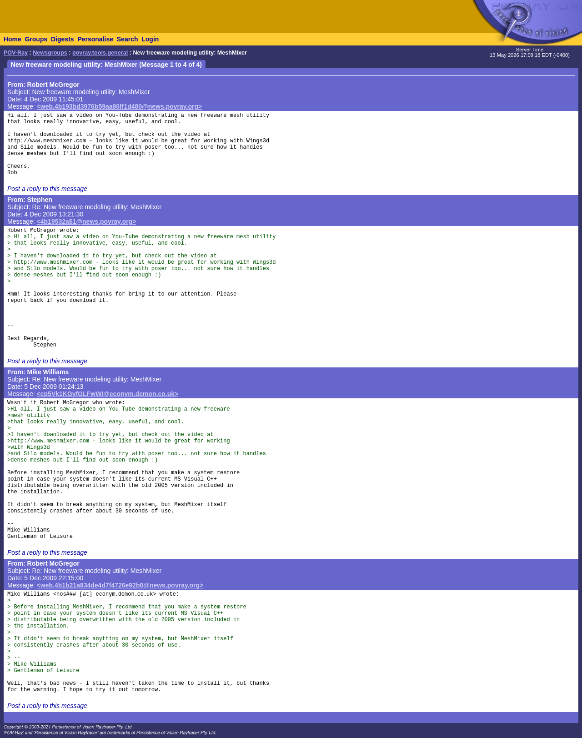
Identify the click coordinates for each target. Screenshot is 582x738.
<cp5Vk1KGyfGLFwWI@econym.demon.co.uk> (108, 393)
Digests (62, 39)
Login (150, 39)
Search (127, 39)
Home (12, 39)
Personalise (95, 39)
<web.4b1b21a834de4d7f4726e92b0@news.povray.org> (120, 585)
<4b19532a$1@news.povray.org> (86, 221)
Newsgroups (50, 53)
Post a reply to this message (47, 188)
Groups (36, 39)
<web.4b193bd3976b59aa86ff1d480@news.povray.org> (119, 106)
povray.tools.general (100, 53)
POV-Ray (16, 53)
